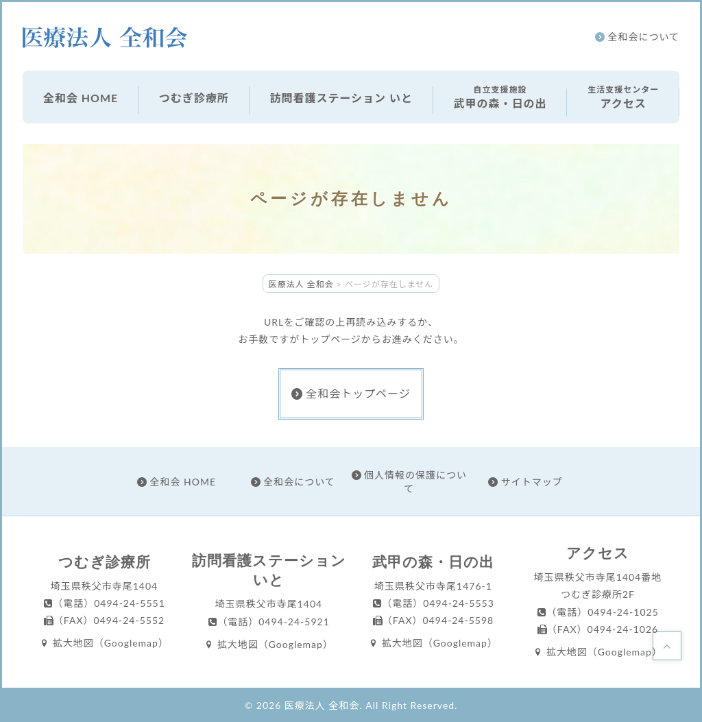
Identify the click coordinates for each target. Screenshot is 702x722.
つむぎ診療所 (194, 97)
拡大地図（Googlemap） (104, 643)
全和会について (637, 37)
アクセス (623, 96)
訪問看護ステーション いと (341, 97)
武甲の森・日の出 (500, 96)
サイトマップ (525, 482)
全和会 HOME (80, 97)
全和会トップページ (351, 393)
